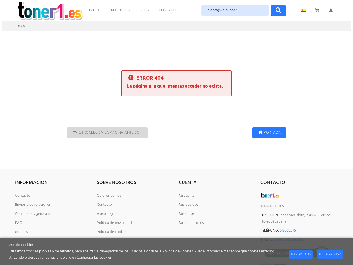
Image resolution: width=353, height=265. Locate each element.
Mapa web (24, 232)
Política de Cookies (177, 251)
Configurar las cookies (94, 258)
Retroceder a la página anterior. (107, 132)
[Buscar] (278, 10)
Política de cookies (112, 232)
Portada (269, 132)
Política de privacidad (114, 223)
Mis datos (187, 214)
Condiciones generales (33, 214)
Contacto (22, 196)
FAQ (18, 223)
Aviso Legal (106, 214)
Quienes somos (109, 196)
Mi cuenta (187, 196)
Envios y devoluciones (33, 205)
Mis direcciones (191, 223)
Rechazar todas (330, 254)
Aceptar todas (301, 254)
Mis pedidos (189, 205)
